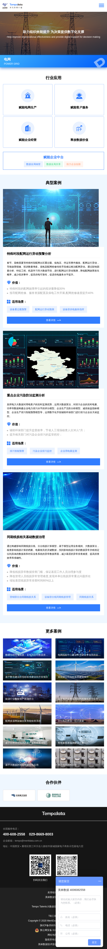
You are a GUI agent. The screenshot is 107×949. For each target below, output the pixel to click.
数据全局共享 (53, 164)
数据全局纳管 (33, 164)
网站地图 (52, 934)
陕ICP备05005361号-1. (52, 925)
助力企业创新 (74, 164)
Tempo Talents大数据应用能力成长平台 (52, 906)
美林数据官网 (52, 897)
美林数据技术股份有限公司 (52, 944)
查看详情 (53, 320)
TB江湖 (52, 916)
